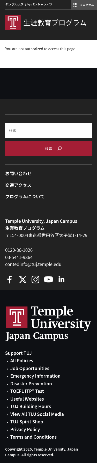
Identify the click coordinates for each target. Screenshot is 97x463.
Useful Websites (27, 398)
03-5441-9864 (19, 257)
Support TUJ (18, 353)
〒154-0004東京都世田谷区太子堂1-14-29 (46, 235)
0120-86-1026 (19, 250)
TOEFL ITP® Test (27, 391)
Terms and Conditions (33, 436)
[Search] (48, 130)
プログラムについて (24, 196)
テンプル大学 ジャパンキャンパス (29, 4)
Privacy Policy (25, 429)
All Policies (21, 360)
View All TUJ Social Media (37, 414)
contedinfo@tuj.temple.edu (33, 264)
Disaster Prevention (31, 383)
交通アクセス (18, 185)
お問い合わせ (18, 173)
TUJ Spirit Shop (26, 421)
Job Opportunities (29, 368)
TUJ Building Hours (30, 406)
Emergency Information (35, 375)
